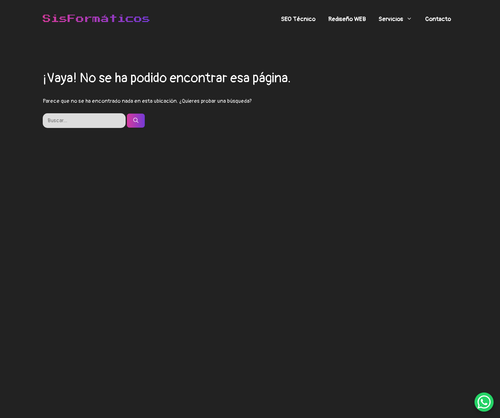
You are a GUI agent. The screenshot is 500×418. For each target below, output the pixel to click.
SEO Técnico (298, 19)
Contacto (438, 19)
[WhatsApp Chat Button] (484, 402)
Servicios (399, 19)
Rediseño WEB (347, 19)
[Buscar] (136, 121)
